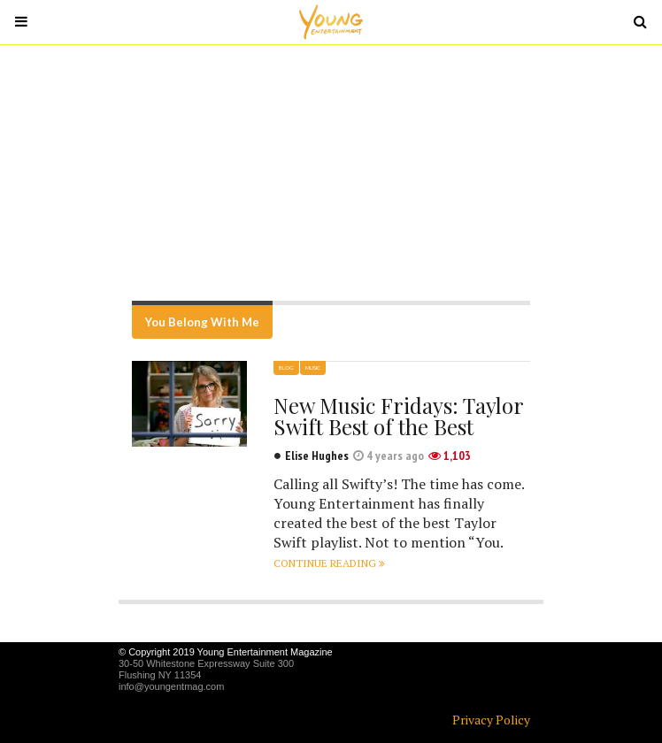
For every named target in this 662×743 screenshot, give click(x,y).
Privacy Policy (491, 719)
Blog (286, 367)
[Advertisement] (331, 172)
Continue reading (329, 563)
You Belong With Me (202, 322)
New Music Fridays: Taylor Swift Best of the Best (398, 415)
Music (312, 367)
